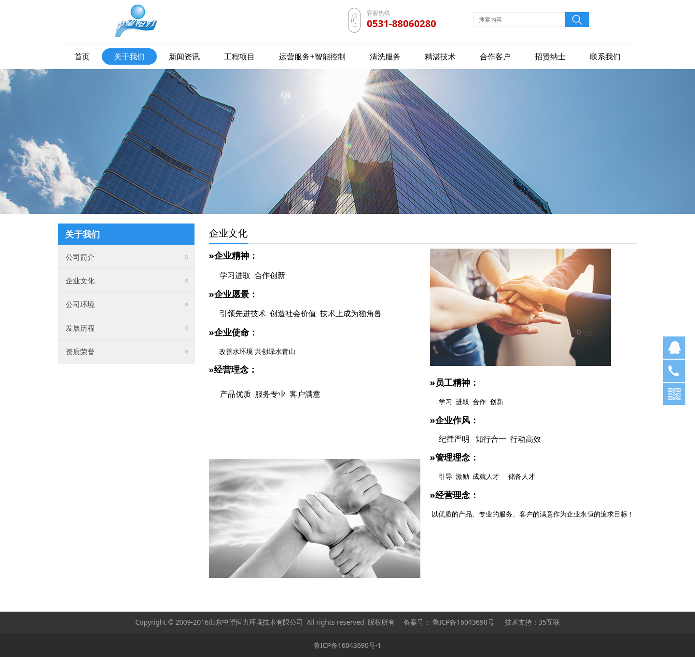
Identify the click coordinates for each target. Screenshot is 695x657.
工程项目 (239, 56)
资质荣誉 (80, 351)
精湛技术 (440, 56)
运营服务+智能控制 (312, 56)
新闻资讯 (184, 56)
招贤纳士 (550, 56)
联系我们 (605, 56)
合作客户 (495, 56)
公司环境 (80, 304)
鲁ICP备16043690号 (463, 622)
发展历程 (80, 328)
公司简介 (80, 257)
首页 (82, 56)
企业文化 (80, 280)
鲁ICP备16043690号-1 (348, 645)
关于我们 (129, 56)
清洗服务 (385, 56)
